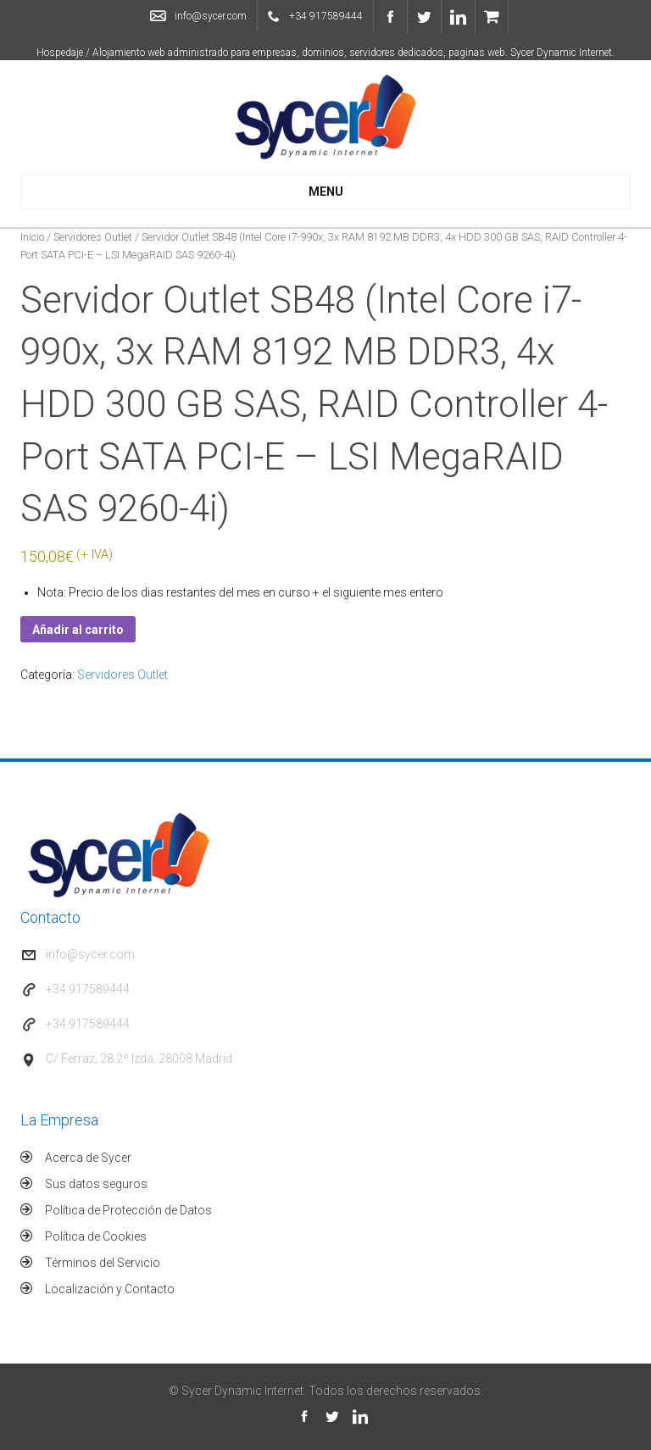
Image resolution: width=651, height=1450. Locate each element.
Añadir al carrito (78, 629)
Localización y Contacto (110, 1289)
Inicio (32, 237)
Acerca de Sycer (88, 1157)
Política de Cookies (96, 1236)
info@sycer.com (211, 16)
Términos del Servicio (102, 1262)
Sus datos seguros (96, 1184)
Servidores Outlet (92, 237)
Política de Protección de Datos (128, 1210)
